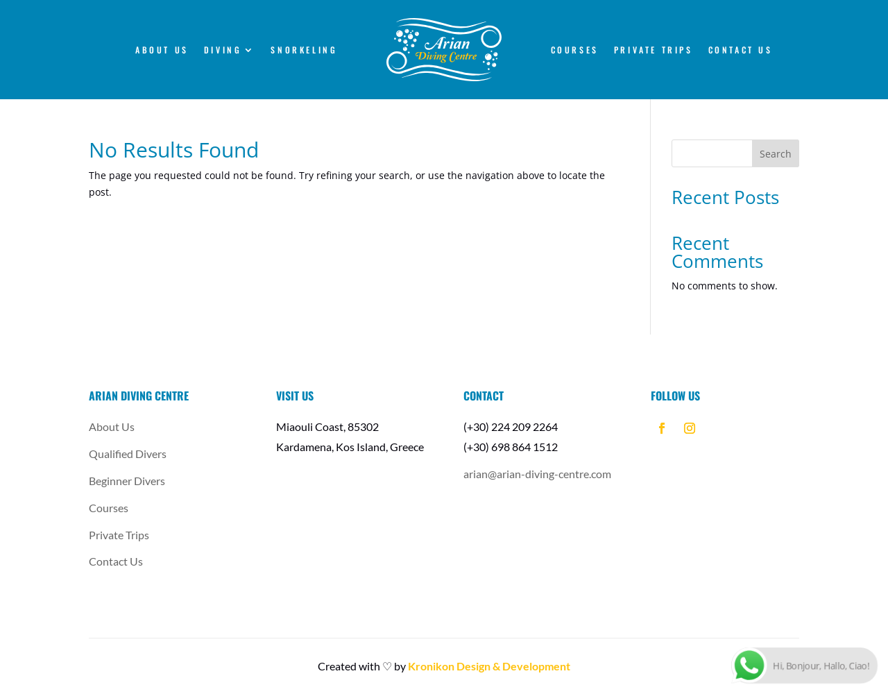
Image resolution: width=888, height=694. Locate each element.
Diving (223, 51)
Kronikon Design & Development (489, 665)
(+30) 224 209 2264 (510, 426)
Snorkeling (304, 51)
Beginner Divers (127, 480)
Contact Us (740, 51)
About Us (162, 51)
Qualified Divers (127, 453)
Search (776, 153)
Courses (575, 51)
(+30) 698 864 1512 (510, 446)
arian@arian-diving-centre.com (537, 473)
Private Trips (653, 51)
